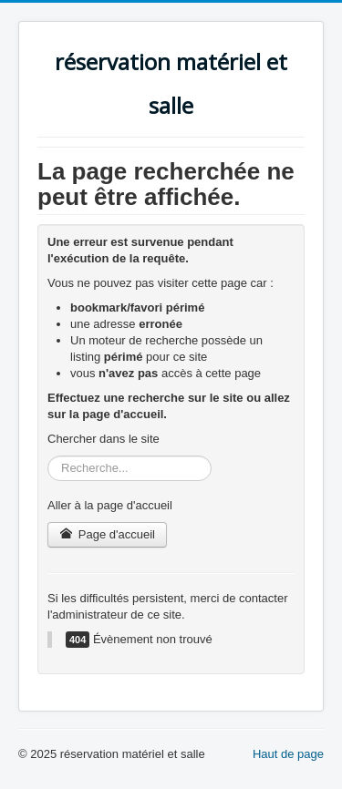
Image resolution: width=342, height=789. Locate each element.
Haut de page (288, 754)
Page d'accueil (107, 534)
